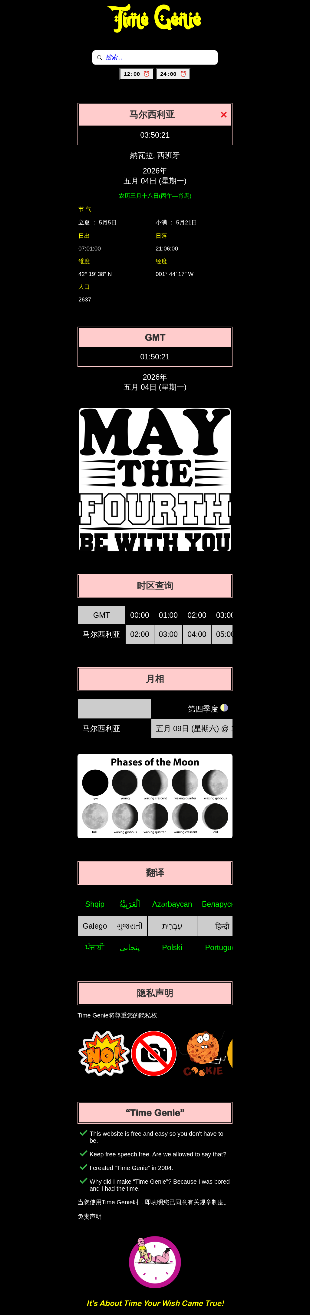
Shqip (94, 904)
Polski (172, 947)
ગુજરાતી (130, 926)
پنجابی (130, 947)
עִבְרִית (172, 926)
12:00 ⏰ (137, 74)
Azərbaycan (172, 904)
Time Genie (155, 20)
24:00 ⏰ (173, 74)
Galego (95, 926)
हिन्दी (222, 926)
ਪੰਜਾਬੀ (94, 947)
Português (222, 947)
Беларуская (222, 904)
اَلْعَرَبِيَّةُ (129, 904)
